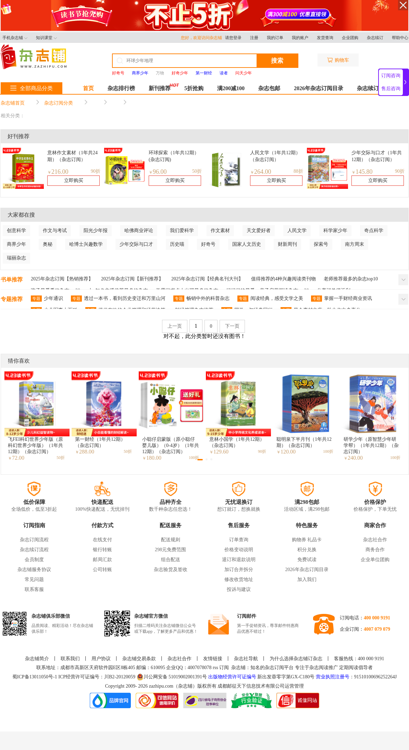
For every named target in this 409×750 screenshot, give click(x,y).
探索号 (321, 244)
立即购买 (73, 180)
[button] (200, 459)
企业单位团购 (375, 559)
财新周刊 (287, 244)
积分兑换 (307, 549)
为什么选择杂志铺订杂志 (296, 658)
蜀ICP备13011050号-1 (35, 676)
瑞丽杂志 (16, 258)
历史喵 (177, 244)
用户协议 (101, 658)
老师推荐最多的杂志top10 (351, 278)
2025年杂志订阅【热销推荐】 (62, 278)
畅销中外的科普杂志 (201, 298)
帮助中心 (400, 37)
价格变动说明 (238, 549)
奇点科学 (373, 230)
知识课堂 (46, 37)
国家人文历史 (246, 244)
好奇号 (208, 244)
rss (215, 667)
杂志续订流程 (34, 549)
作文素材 (220, 230)
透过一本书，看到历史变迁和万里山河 (118, 298)
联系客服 (34, 589)
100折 (328, 451)
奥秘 (47, 244)
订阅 (224, 667)
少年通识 (47, 298)
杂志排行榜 (121, 88)
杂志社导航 (246, 658)
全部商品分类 (31, 88)
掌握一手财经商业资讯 (341, 298)
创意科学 (16, 230)
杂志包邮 (269, 88)
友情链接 (212, 658)
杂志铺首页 (13, 103)
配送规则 (170, 539)
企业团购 (350, 37)
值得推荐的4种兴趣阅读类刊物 (283, 278)
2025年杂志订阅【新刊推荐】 (132, 278)
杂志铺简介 (37, 658)
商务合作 (375, 549)
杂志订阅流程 (34, 539)
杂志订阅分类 (58, 103)
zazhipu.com (161, 686)
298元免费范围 (170, 549)
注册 (254, 37)
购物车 (338, 60)
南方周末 (354, 244)
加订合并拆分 (238, 569)
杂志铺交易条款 (139, 658)
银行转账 (102, 549)
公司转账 (102, 569)
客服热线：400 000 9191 (359, 658)
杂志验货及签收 (170, 569)
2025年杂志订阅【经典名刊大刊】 (207, 278)
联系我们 (70, 658)
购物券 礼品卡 (307, 539)
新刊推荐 (160, 88)
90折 (95, 171)
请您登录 (233, 37)
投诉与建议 (239, 589)
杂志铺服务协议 (34, 569)
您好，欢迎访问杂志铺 (203, 37)
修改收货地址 (238, 579)
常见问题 (34, 579)
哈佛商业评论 (138, 230)
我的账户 (300, 37)
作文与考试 (55, 230)
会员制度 (34, 559)
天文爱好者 (259, 230)
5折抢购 (193, 88)
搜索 (277, 60)
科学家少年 (335, 230)
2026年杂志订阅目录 (318, 88)
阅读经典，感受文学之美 (270, 298)
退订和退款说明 (239, 559)
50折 (197, 171)
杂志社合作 (375, 539)
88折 (298, 171)
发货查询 (325, 37)
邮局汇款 (102, 559)
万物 (160, 73)
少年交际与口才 (136, 244)
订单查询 (238, 539)
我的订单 (275, 37)
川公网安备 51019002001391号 (172, 677)
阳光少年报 (96, 230)
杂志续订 (375, 37)
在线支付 (102, 539)
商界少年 (16, 244)
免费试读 (307, 559)
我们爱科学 (182, 230)
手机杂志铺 (14, 37)
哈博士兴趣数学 (86, 244)
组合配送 (170, 559)
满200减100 (231, 88)
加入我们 (307, 579)
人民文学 (297, 230)
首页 (88, 88)
